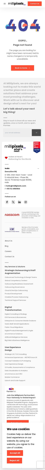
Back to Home (22, 68)
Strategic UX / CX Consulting (16, 354)
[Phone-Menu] (4, 4)
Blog (6, 246)
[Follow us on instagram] (26, 202)
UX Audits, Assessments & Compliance (20, 367)
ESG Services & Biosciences (15, 317)
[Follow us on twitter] (13, 202)
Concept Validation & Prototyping (18, 361)
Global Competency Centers (16, 280)
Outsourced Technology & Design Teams (21, 277)
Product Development (13, 294)
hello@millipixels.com (16, 186)
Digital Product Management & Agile (19, 330)
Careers (8, 251)
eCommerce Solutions (13, 334)
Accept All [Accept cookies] (15, 453)
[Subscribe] (36, 132)
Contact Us (34, 4)
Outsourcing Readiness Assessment (19, 284)
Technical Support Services (15, 300)
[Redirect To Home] (17, 3)
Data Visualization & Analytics (16, 370)
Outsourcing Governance (15, 287)
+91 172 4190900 (13, 189)
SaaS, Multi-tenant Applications (17, 324)
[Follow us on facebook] (7, 202)
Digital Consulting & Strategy (16, 314)
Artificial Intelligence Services (16, 337)
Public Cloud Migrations (14, 327)
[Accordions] (7, 168)
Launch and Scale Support (15, 380)
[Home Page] (15, 147)
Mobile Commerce (12, 377)
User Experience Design (14, 364)
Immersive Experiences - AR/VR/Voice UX (21, 357)
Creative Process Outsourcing (16, 297)
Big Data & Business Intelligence (17, 340)
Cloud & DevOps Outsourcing (16, 290)
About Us (8, 241)
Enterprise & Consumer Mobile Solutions (20, 321)
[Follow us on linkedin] (19, 202)
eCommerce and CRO (13, 374)
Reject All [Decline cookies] (14, 460)
